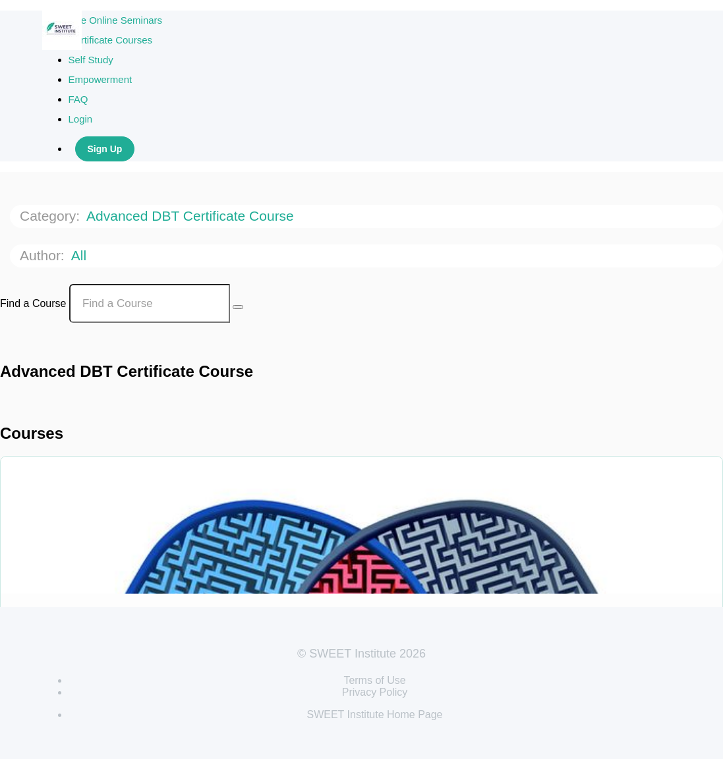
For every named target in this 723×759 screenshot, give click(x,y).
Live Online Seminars (116, 20)
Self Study (91, 59)
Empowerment (100, 79)
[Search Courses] (238, 307)
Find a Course (33, 303)
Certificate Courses (111, 39)
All (80, 255)
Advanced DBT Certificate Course (192, 215)
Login (81, 119)
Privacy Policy (375, 692)
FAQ (78, 99)
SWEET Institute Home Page (374, 714)
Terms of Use (374, 680)
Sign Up (105, 149)
